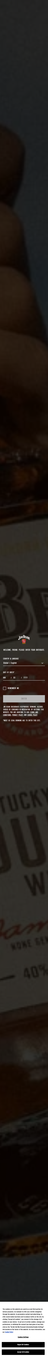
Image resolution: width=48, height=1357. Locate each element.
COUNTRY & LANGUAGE (11, 659)
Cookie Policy (32, 715)
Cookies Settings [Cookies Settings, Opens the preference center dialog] (23, 1337)
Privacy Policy (17, 715)
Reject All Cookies (23, 1345)
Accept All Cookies (23, 1352)
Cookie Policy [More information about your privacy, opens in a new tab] (9, 1332)
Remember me (11, 688)
